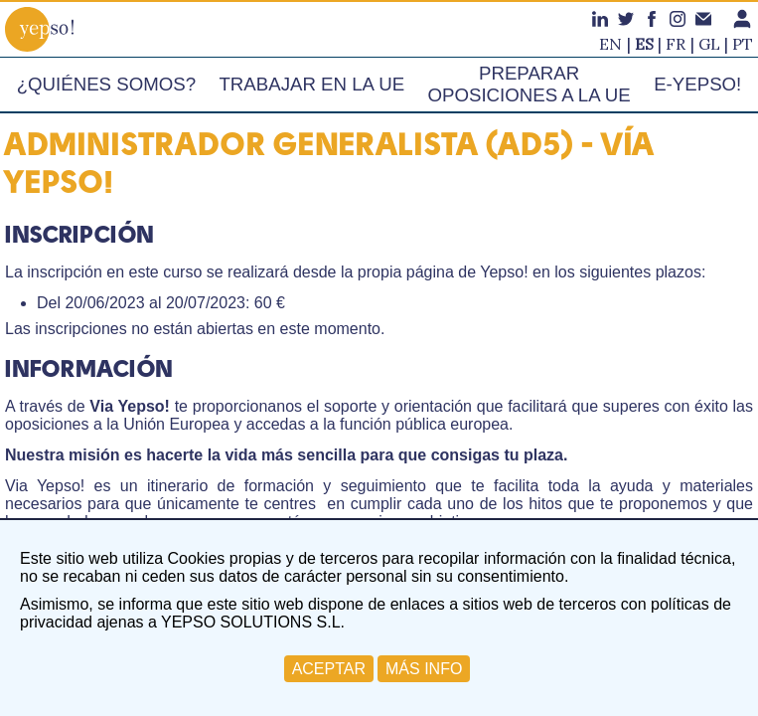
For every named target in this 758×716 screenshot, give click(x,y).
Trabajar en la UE (311, 84)
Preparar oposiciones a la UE (528, 84)
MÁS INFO (423, 668)
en (610, 44)
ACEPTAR (329, 668)
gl (709, 44)
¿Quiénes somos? (106, 84)
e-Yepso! (697, 84)
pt (742, 44)
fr (675, 44)
